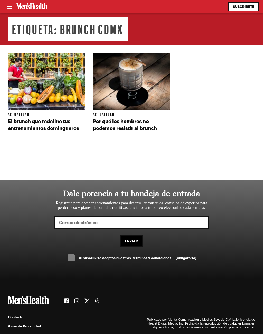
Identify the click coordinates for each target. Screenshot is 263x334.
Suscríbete (243, 6)
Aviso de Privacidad (24, 326)
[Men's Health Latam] (31, 6)
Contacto (15, 317)
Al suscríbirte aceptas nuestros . (137, 258)
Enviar (131, 241)
